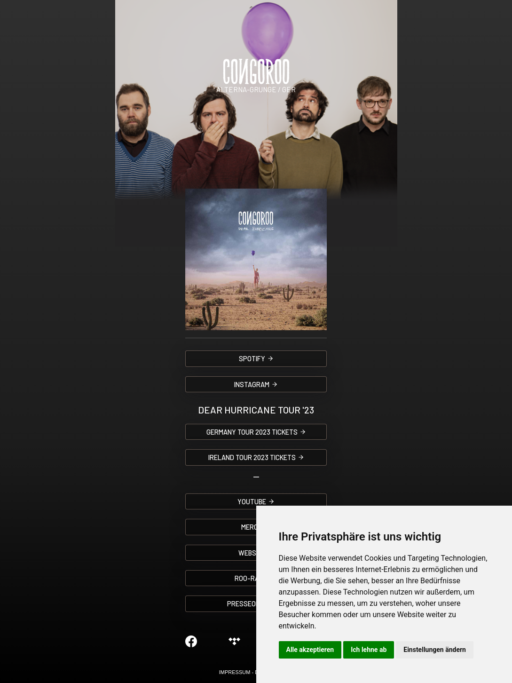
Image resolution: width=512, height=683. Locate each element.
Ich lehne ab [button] (368, 649)
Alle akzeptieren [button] (310, 649)
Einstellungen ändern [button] (434, 649)
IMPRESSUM (235, 672)
